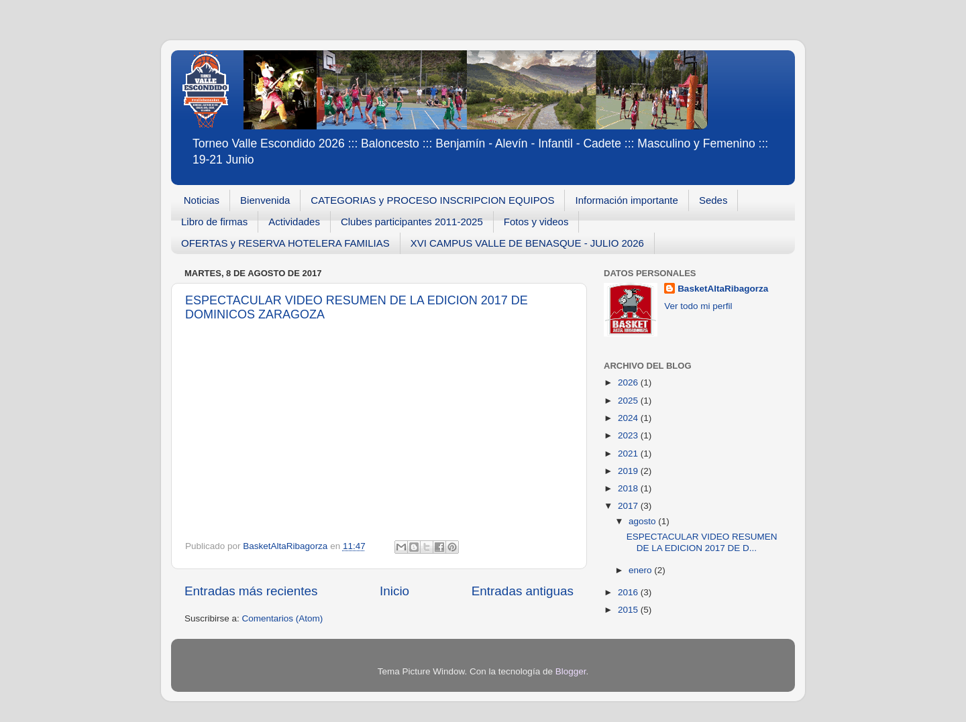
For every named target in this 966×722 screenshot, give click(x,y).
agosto (643, 521)
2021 (629, 453)
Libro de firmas (214, 221)
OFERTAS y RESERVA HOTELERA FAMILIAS (285, 243)
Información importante (626, 200)
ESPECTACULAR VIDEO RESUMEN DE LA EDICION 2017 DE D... (702, 542)
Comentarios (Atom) (282, 618)
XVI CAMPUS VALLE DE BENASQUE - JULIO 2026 (527, 243)
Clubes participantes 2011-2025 (412, 221)
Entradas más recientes (250, 591)
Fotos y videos (536, 221)
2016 (629, 592)
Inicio (394, 591)
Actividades (294, 221)
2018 (629, 488)
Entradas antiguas (523, 591)
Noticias (201, 200)
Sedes (713, 200)
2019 (629, 471)
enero (641, 570)
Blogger (570, 671)
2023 (629, 435)
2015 (629, 610)
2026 (629, 382)
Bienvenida (265, 200)
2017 (629, 506)
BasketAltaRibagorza (723, 289)
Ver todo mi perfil (698, 306)
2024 (629, 418)
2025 (629, 401)
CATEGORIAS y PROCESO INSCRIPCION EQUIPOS (432, 200)
